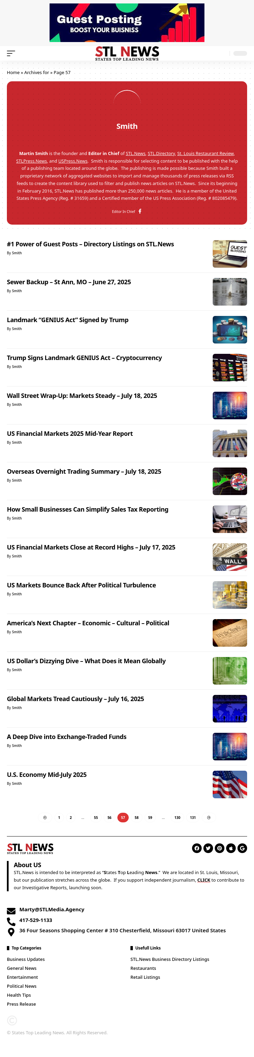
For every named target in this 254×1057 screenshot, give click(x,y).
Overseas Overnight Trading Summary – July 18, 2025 (84, 471)
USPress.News (72, 161)
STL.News (135, 153)
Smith (17, 252)
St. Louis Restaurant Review (205, 153)
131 (193, 817)
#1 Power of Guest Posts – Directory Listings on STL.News (90, 244)
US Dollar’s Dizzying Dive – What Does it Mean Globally (86, 661)
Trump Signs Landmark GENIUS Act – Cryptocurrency (84, 357)
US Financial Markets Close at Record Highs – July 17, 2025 (91, 547)
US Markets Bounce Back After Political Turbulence (81, 585)
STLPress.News (31, 161)
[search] (223, 53)
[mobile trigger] (13, 53)
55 (96, 817)
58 (136, 817)
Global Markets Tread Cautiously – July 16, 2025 (75, 699)
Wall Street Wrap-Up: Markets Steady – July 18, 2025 (82, 395)
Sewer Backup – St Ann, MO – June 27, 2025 (69, 282)
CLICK (203, 880)
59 (150, 817)
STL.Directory (161, 153)
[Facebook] (140, 211)
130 (177, 817)
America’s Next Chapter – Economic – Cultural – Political (88, 623)
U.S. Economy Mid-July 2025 (47, 774)
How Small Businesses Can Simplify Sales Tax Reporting (87, 509)
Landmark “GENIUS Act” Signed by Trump (67, 320)
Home (13, 72)
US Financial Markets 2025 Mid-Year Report (70, 433)
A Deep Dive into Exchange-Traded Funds (66, 736)
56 (109, 817)
